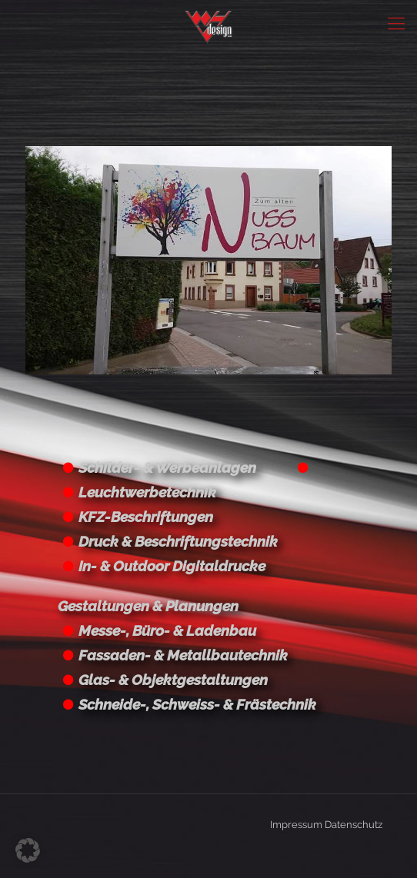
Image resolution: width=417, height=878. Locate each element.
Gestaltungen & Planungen (148, 605)
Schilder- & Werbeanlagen (167, 467)
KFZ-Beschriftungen (145, 516)
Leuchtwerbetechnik (147, 492)
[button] (27, 850)
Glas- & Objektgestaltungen (173, 679)
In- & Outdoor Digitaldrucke (171, 565)
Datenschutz (353, 824)
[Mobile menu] (396, 23)
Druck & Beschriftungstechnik (178, 541)
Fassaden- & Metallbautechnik (183, 655)
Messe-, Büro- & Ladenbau (167, 630)
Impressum (296, 824)
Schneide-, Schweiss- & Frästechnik (197, 704)
